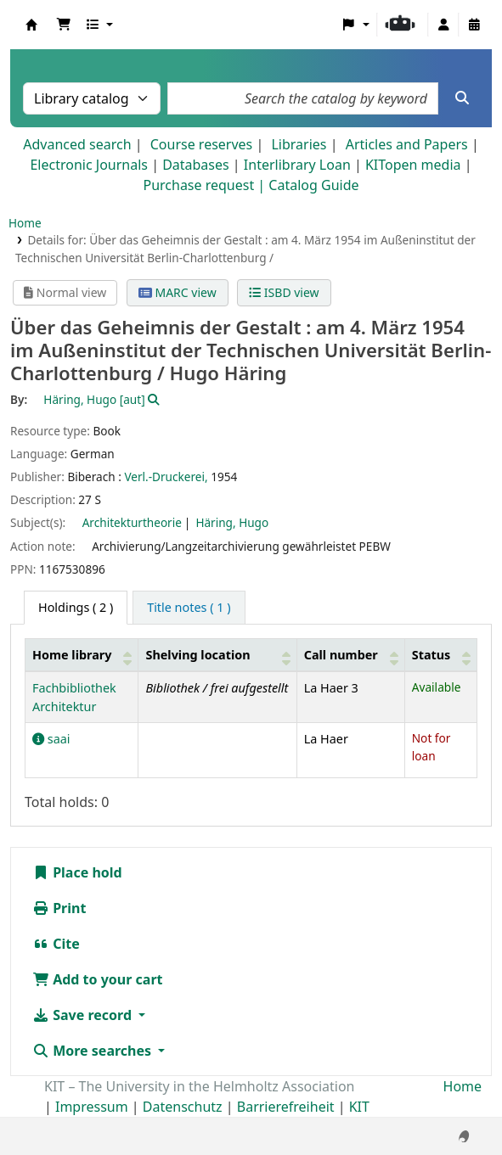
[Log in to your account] (443, 24)
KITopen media (413, 164)
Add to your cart (97, 979)
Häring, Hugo (231, 522)
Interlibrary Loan (297, 164)
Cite (56, 943)
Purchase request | (205, 185)
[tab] (189, 608)
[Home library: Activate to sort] (81, 654)
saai (51, 739)
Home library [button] (71, 655)
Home (25, 223)
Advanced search (77, 144)
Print (59, 908)
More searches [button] (93, 1050)
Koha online (31, 25)
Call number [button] (341, 655)
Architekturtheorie (132, 522)
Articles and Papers (407, 144)
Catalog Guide (313, 185)
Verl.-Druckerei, (165, 476)
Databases (195, 164)
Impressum (91, 1106)
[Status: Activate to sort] (440, 654)
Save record (83, 1015)
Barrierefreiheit (286, 1106)
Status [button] (431, 655)
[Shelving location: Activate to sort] (217, 654)
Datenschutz (183, 1106)
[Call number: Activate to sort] (350, 654)
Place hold (77, 872)
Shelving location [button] (197, 655)
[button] (63, 24)
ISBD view (284, 292)
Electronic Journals (89, 164)
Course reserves (201, 144)
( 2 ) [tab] (75, 607)
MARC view (177, 292)
